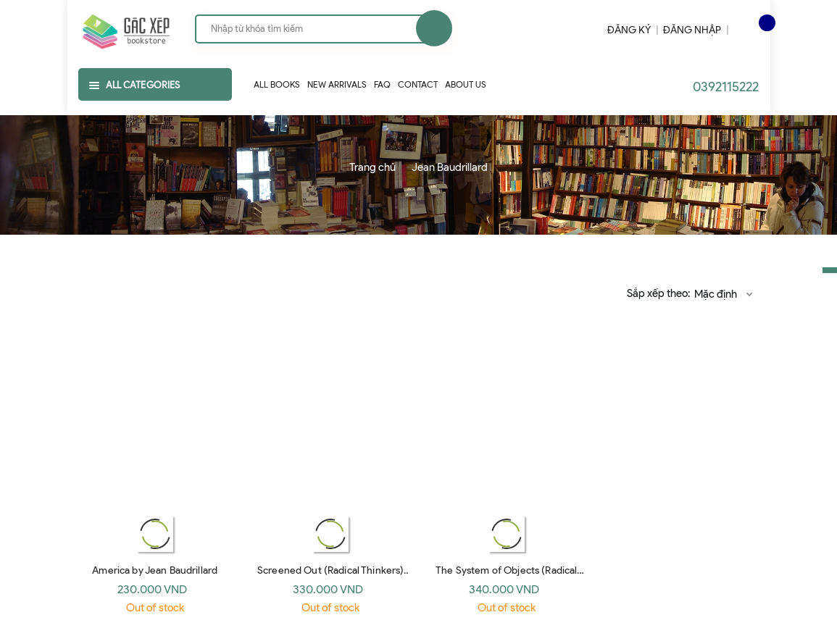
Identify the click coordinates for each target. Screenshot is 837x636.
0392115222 (726, 87)
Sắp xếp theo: (658, 293)
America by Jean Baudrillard (154, 570)
